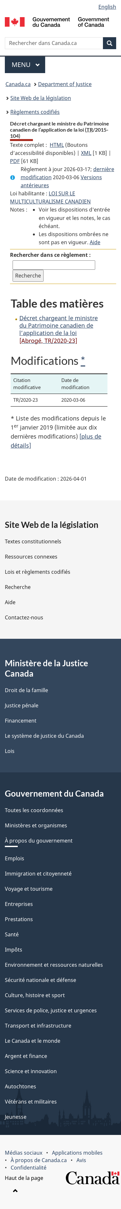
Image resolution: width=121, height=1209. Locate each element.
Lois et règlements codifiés (37, 571)
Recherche (18, 587)
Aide (95, 242)
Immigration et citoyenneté (38, 873)
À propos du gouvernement (39, 840)
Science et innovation (31, 1071)
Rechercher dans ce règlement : (50, 254)
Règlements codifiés (35, 111)
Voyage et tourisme (29, 888)
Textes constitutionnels (33, 541)
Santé (12, 934)
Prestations (19, 919)
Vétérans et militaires (31, 1101)
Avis (81, 1160)
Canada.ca (18, 84)
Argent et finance (26, 1056)
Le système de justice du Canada (44, 735)
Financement (20, 720)
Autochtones (20, 1086)
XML (86, 153)
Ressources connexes (31, 556)
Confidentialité (28, 1167)
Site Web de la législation (40, 98)
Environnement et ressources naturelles (54, 964)
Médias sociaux (23, 1152)
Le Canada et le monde (32, 1040)
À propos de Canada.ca (39, 1160)
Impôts (13, 949)
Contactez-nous (24, 617)
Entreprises (19, 904)
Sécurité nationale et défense (40, 980)
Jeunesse (15, 1116)
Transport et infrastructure (38, 1025)
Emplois (14, 858)
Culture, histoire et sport (35, 995)
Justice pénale (21, 705)
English (107, 6)
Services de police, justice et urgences (51, 1010)
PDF (15, 161)
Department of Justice (65, 84)
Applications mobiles (77, 1152)
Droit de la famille (26, 690)
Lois (10, 751)
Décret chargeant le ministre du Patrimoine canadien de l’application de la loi (58, 329)
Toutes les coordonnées (34, 810)
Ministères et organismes (36, 825)
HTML (57, 144)
